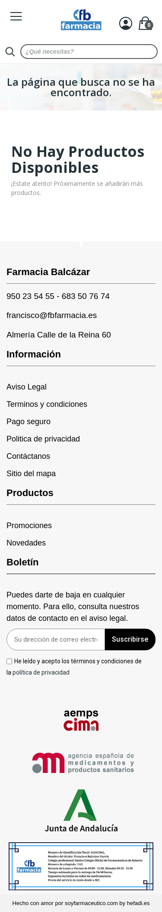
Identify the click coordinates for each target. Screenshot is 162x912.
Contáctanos (28, 456)
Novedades (26, 543)
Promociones (29, 525)
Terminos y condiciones (46, 404)
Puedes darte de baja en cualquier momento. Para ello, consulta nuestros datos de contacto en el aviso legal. (72, 607)
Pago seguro (28, 421)
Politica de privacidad (43, 439)
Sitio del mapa (31, 473)
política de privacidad (41, 672)
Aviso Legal (26, 387)
